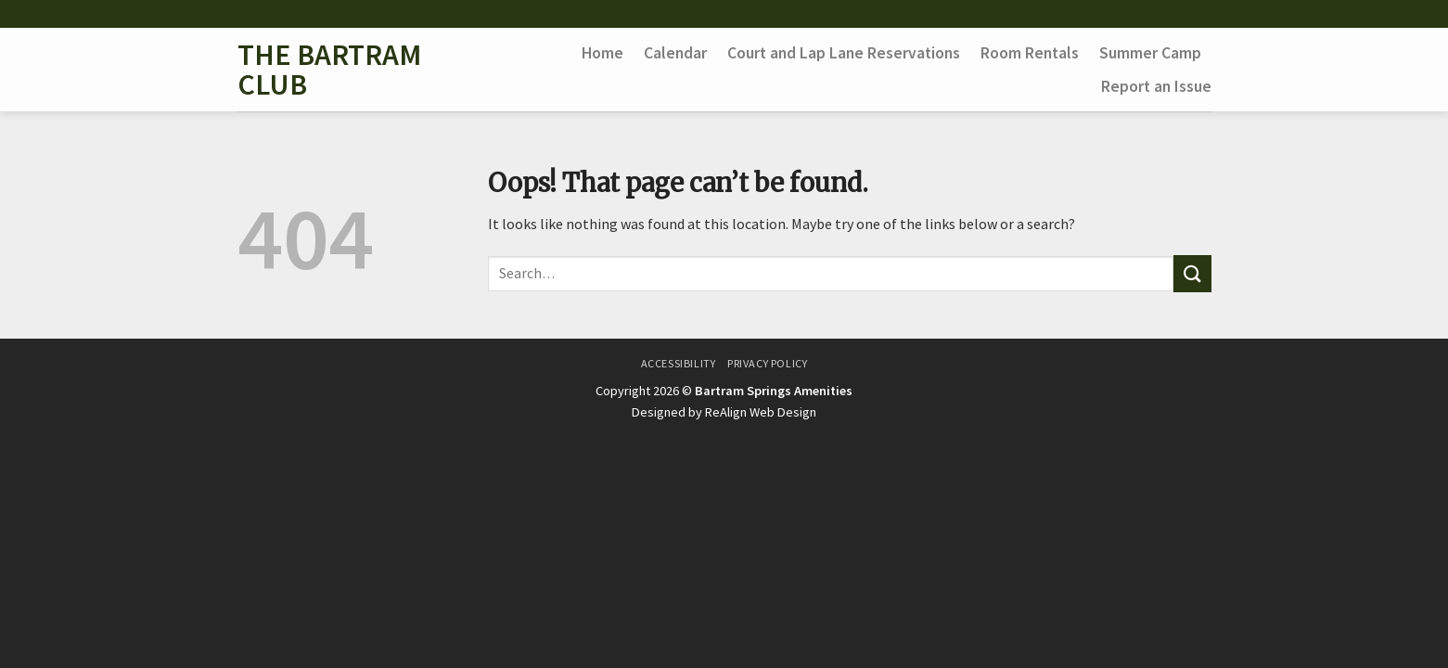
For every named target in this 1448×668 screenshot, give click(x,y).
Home (602, 53)
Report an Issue (1156, 86)
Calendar (675, 53)
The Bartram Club (329, 69)
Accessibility (678, 363)
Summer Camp (1150, 53)
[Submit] (1192, 273)
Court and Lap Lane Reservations (843, 53)
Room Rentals (1029, 53)
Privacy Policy (767, 363)
